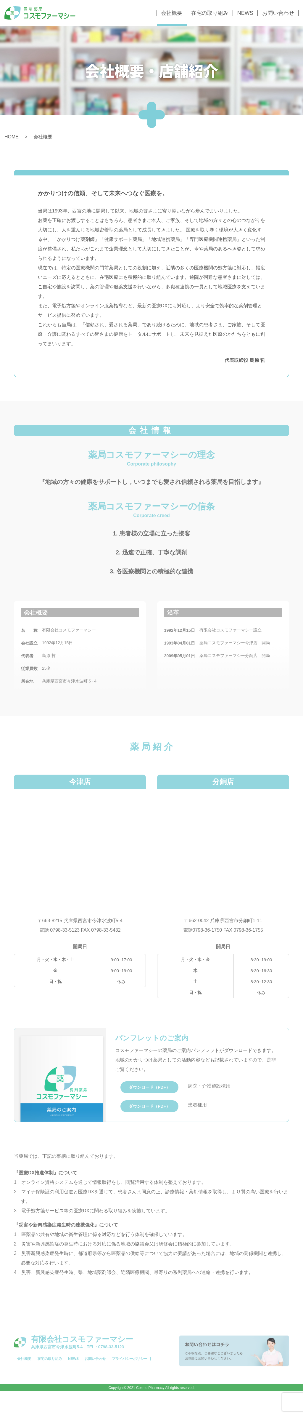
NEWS (245, 13)
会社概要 (171, 13)
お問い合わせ (278, 13)
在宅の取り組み (209, 13)
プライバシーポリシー (149, 1386)
